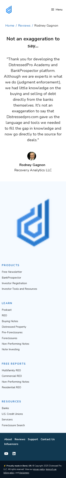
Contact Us (48, 439)
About (8, 439)
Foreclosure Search (13, 425)
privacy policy (39, 469)
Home (9, 25)
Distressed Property (14, 327)
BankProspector (11, 277)
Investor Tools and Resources (19, 289)
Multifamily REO (11, 370)
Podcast (7, 310)
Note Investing (11, 349)
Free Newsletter (12, 272)
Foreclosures (9, 338)
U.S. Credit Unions (12, 414)
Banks (5, 408)
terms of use (51, 469)
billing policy (9, 473)
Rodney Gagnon (32, 165)
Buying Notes (10, 321)
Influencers (11, 444)
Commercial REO (12, 376)
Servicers (7, 419)
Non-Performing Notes (15, 344)
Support (33, 439)
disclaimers (24, 473)
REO (4, 315)
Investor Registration (14, 283)
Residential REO (11, 387)
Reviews (24, 25)
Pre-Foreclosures (12, 332)
